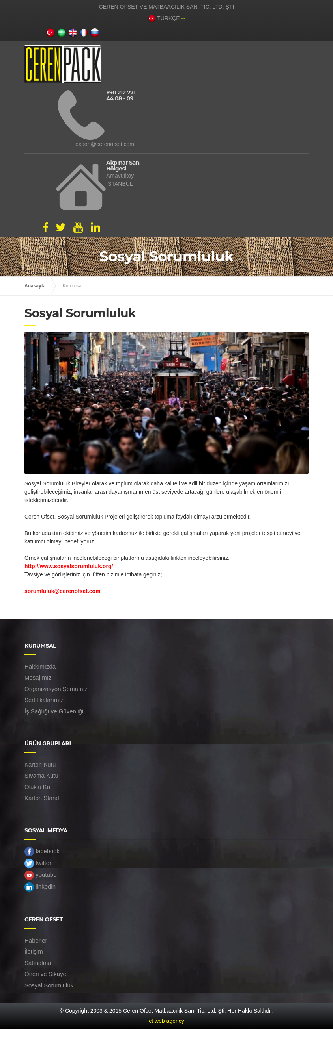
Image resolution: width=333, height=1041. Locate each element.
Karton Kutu (40, 764)
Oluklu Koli (38, 787)
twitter (37, 863)
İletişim (33, 951)
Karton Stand (41, 798)
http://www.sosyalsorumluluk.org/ (68, 566)
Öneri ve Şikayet (46, 974)
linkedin (40, 887)
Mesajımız (37, 677)
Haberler (35, 940)
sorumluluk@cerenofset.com (62, 591)
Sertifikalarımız (44, 699)
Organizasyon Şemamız (56, 688)
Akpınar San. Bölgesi (123, 166)
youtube (40, 875)
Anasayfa (34, 286)
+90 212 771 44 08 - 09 (120, 96)
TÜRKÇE (166, 18)
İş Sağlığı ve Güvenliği (53, 711)
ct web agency (166, 1021)
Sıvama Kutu (41, 775)
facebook (42, 851)
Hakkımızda (40, 666)
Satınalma (37, 962)
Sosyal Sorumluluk (48, 985)
